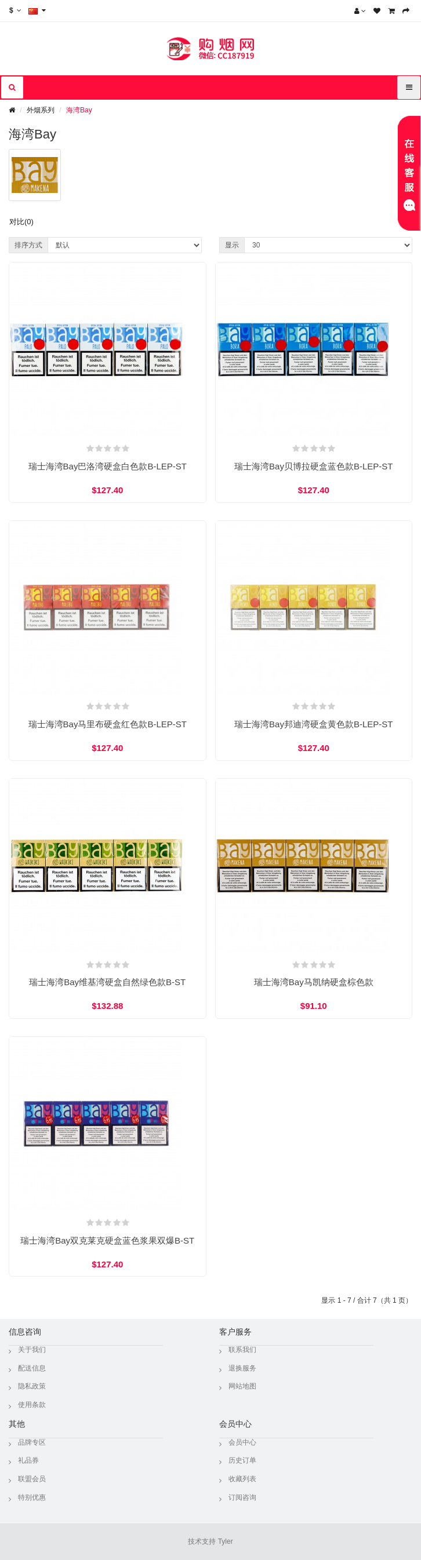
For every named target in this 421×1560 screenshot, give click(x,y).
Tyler (225, 1541)
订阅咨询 (242, 1497)
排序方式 (28, 245)
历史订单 (242, 1460)
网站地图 (242, 1386)
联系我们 (242, 1350)
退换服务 (242, 1368)
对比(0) (21, 221)
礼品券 (28, 1460)
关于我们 (32, 1350)
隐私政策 (32, 1386)
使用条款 (32, 1405)
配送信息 (32, 1368)
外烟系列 (41, 110)
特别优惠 (32, 1497)
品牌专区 (32, 1442)
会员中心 (242, 1442)
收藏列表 (242, 1479)
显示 (232, 245)
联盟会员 (32, 1479)
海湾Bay (79, 110)
